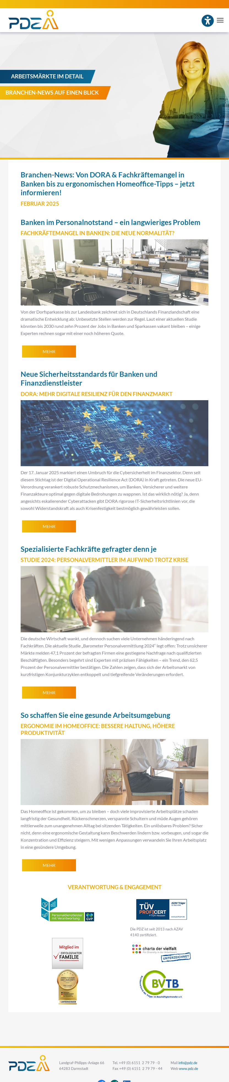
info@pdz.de (187, 1063)
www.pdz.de (188, 1069)
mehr (49, 351)
